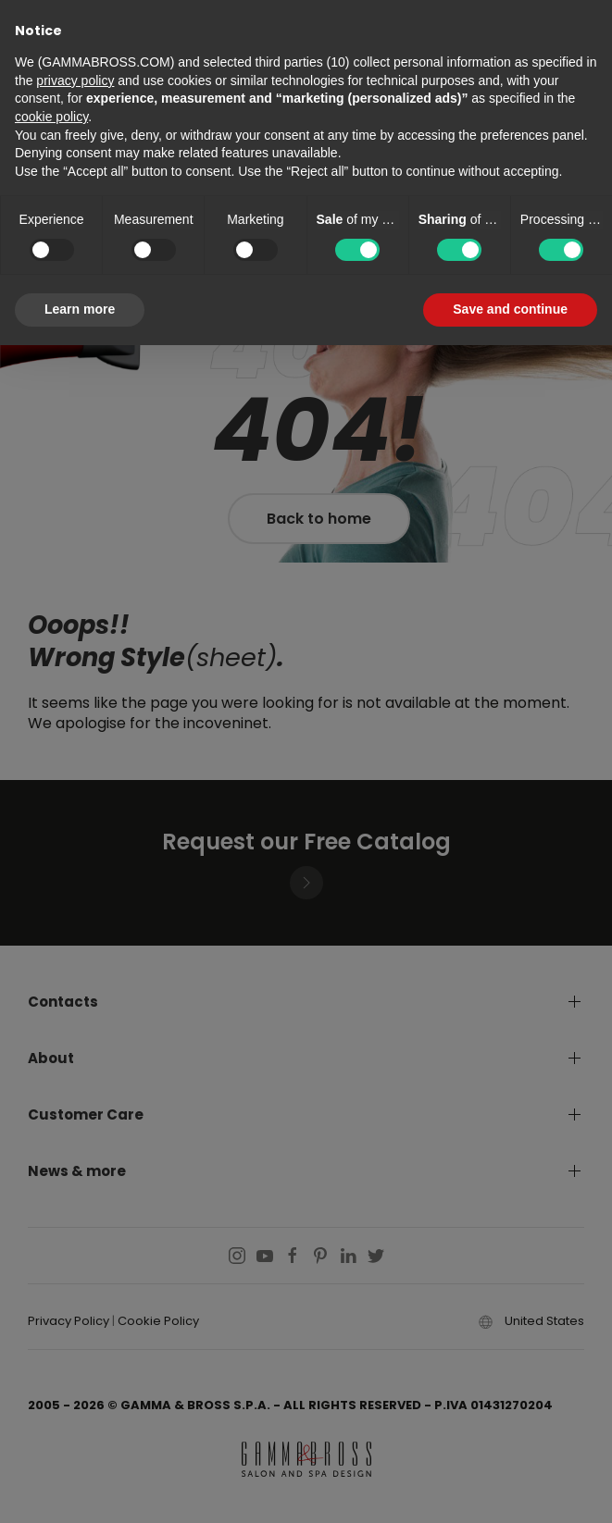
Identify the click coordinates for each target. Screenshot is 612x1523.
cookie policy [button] (51, 116)
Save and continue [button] (510, 309)
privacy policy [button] (75, 80)
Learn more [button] (79, 309)
